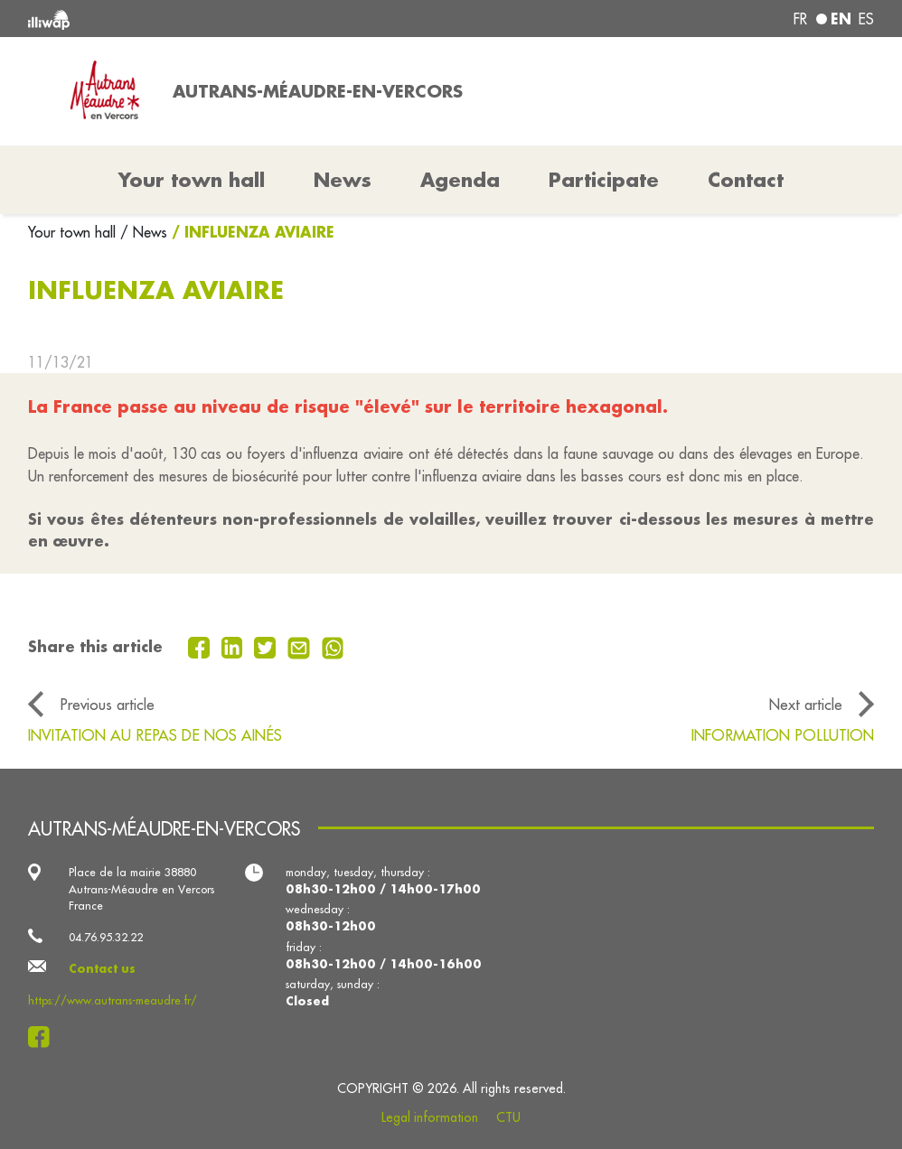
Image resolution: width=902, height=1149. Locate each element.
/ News (143, 232)
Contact (746, 179)
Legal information (429, 1117)
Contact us (102, 968)
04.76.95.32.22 (106, 936)
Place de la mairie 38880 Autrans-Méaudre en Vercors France (141, 888)
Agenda (460, 179)
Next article (805, 704)
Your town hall (74, 232)
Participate (604, 179)
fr (800, 19)
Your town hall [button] (191, 179)
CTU (508, 1117)
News (342, 179)
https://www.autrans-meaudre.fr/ (112, 1000)
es (866, 19)
